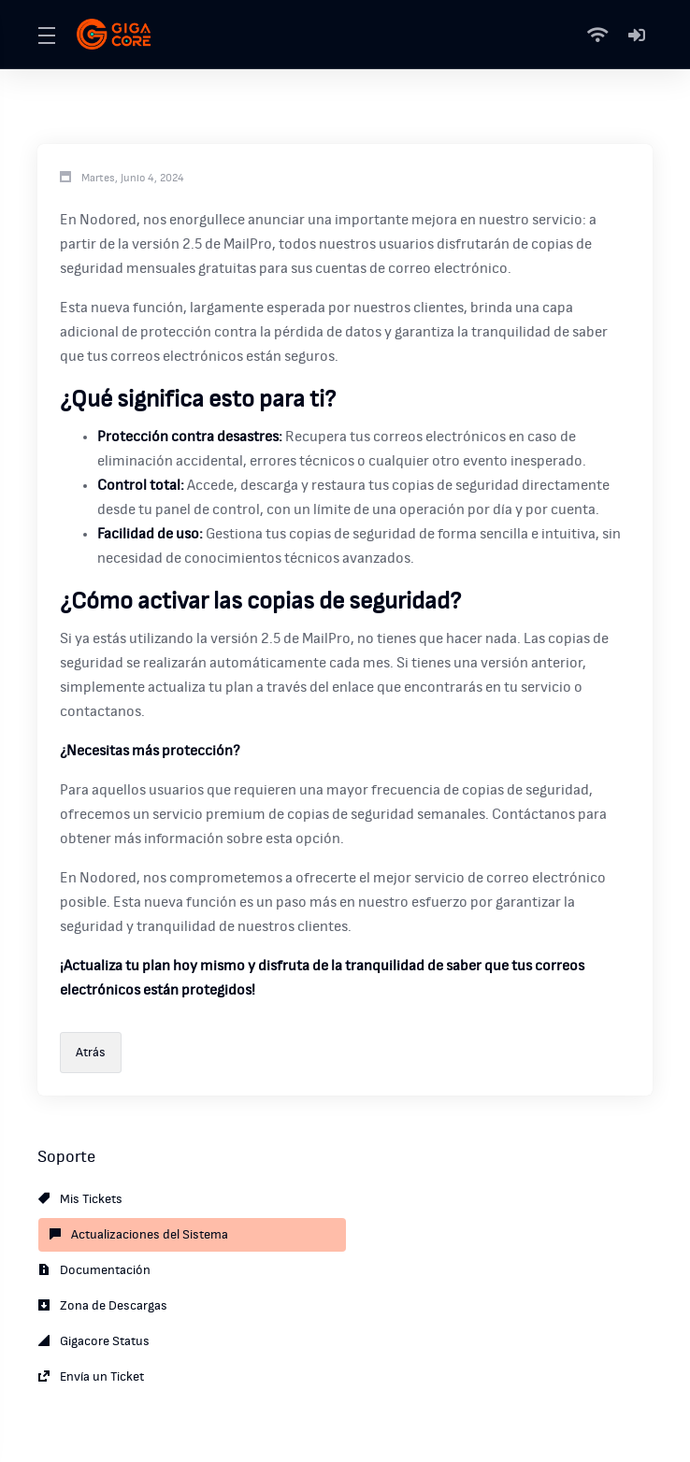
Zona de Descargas (102, 1305)
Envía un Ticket (91, 1376)
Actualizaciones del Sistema (139, 1234)
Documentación (94, 1270)
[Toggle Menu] (46, 34)
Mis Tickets (80, 1199)
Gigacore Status (94, 1341)
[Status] (601, 35)
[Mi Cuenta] (637, 35)
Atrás (91, 1052)
